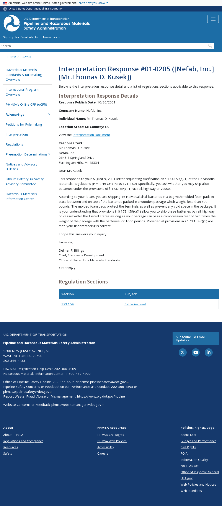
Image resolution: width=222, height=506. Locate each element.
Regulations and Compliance (23, 441)
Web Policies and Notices (198, 484)
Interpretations (17, 134)
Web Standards (191, 491)
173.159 (67, 304)
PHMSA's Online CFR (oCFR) (26, 104)
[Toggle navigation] (213, 19)
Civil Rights (188, 447)
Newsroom (51, 37)
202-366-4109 (65, 369)
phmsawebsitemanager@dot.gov (77, 404)
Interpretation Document (91, 135)
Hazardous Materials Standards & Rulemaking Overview (24, 74)
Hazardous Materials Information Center (21, 196)
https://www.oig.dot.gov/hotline (101, 396)
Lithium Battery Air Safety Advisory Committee (25, 181)
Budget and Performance (198, 441)
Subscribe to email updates (191, 338)
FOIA (184, 453)
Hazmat (25, 57)
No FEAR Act (190, 466)
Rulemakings (28, 114)
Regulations (14, 144)
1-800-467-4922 (78, 373)
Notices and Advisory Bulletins (21, 166)
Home (11, 57)
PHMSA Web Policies (112, 441)
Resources (10, 447)
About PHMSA (13, 435)
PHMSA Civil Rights (110, 435)
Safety (7, 453)
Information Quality (194, 460)
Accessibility (105, 447)
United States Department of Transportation (36, 8)
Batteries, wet (135, 304)
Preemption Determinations (28, 154)
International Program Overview (22, 92)
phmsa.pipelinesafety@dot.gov (104, 382)
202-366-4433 (14, 360)
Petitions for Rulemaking (24, 124)
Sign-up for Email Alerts (20, 37)
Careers (102, 453)
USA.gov (187, 478)
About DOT (189, 435)
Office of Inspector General (200, 472)
